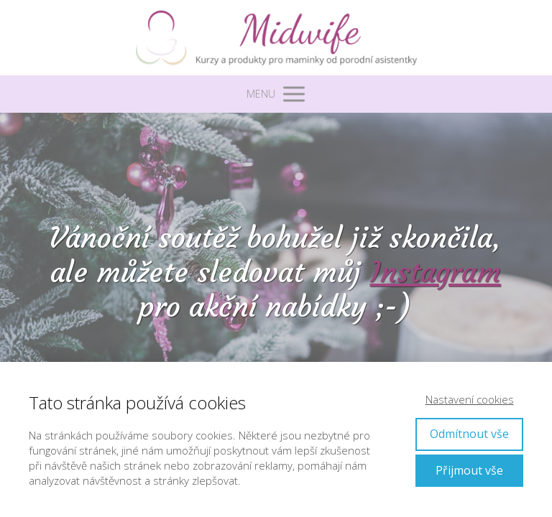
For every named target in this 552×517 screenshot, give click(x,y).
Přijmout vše (469, 470)
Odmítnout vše (469, 434)
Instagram (435, 272)
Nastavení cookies (470, 399)
